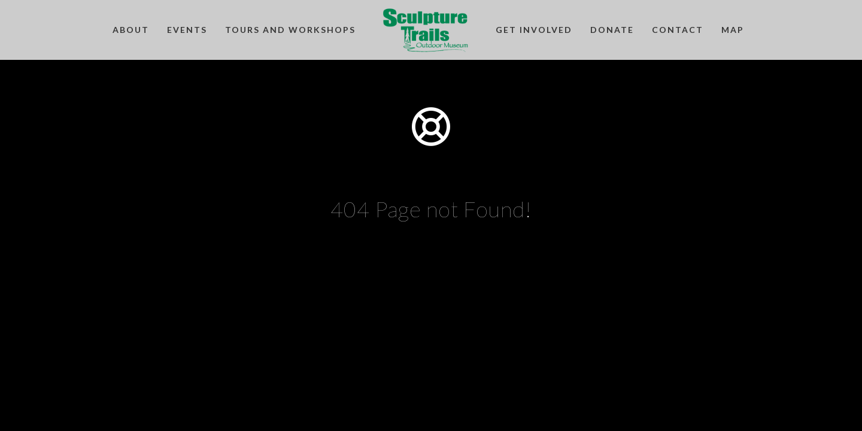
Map (732, 30)
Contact (677, 30)
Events (187, 30)
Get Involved (534, 30)
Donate (612, 30)
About (131, 30)
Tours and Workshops (290, 30)
